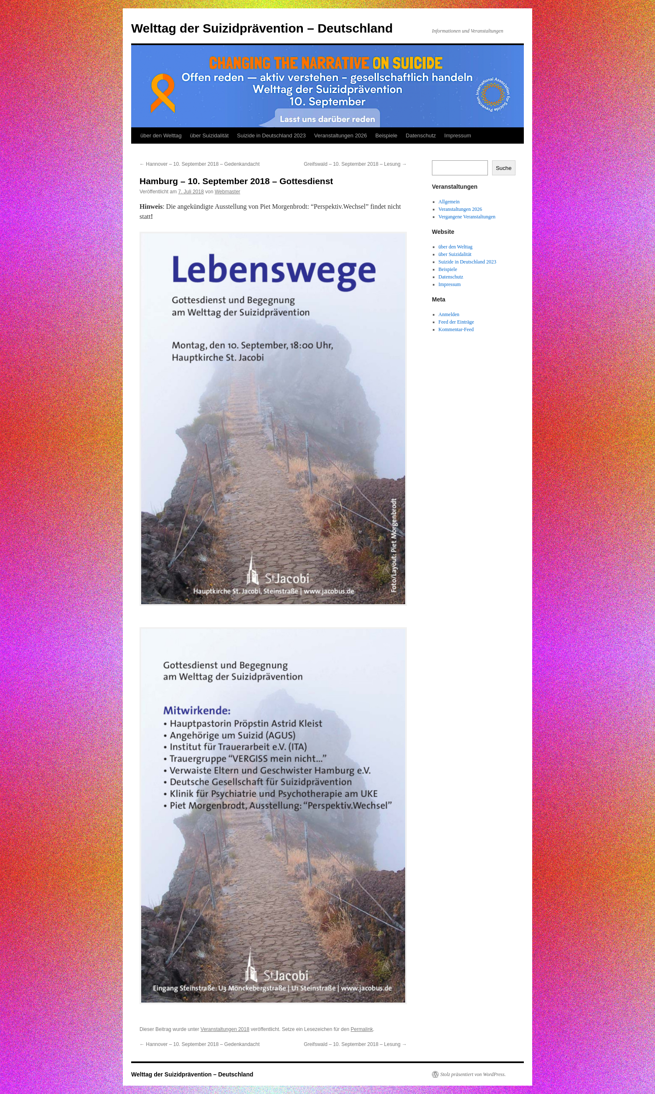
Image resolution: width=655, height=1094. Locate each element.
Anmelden (449, 314)
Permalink (361, 1029)
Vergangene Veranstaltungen (467, 217)
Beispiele (387, 135)
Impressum (457, 135)
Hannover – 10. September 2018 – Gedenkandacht (200, 164)
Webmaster (227, 192)
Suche (504, 168)
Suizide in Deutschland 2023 (271, 135)
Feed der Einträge (456, 322)
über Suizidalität (209, 135)
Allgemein (449, 202)
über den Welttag (161, 135)
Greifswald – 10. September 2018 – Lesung (355, 164)
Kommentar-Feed (456, 329)
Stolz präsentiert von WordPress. (473, 1074)
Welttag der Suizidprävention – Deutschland (262, 28)
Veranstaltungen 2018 (225, 1029)
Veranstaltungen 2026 (340, 135)
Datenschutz (421, 135)
